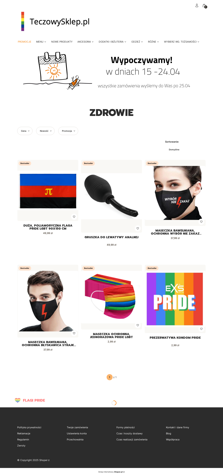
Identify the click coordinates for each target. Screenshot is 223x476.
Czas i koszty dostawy (129, 433)
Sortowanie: (172, 141)
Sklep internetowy (110, 472)
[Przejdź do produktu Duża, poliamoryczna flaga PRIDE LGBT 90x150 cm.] (47, 190)
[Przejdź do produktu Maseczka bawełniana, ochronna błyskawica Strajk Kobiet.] (47, 301)
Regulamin (23, 439)
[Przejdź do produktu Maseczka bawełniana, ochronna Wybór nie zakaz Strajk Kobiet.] (175, 193)
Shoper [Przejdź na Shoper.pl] (43, 460)
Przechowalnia (75, 439)
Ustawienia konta (77, 433)
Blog (168, 433)
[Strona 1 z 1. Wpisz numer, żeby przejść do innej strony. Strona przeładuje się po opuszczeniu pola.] (110, 377)
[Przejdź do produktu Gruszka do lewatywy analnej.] (111, 196)
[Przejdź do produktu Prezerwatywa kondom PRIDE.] (175, 299)
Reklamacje (23, 433)
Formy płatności (125, 427)
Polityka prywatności (29, 427)
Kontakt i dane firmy (177, 427)
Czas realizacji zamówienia (131, 439)
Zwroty (21, 445)
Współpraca (172, 439)
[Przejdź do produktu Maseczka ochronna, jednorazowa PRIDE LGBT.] (111, 297)
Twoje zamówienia (77, 427)
